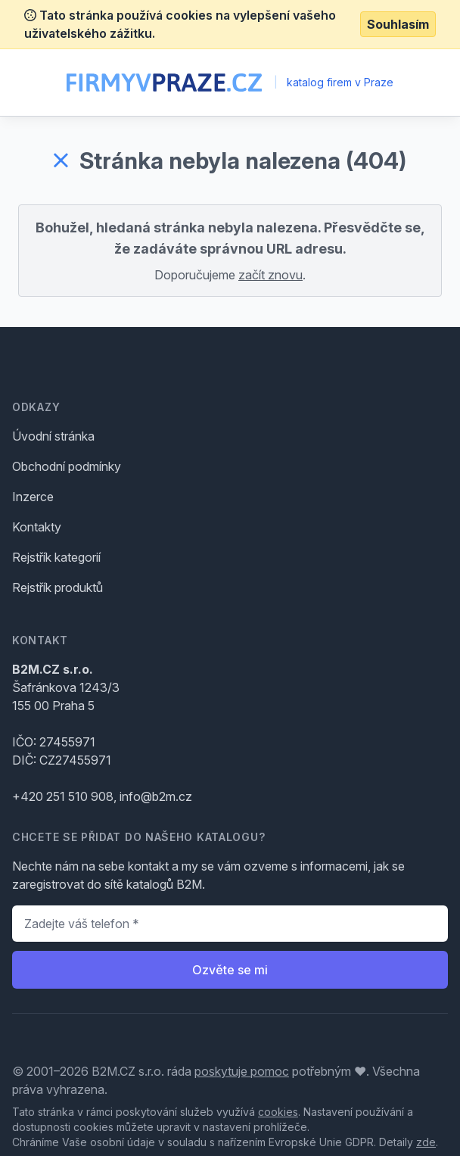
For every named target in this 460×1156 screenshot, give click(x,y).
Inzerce (33, 496)
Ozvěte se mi (230, 969)
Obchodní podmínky (66, 466)
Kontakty (36, 526)
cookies (278, 1111)
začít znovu (270, 274)
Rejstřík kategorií (56, 557)
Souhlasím (398, 24)
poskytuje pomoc (241, 1071)
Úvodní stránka (53, 436)
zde (426, 1142)
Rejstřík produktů (57, 587)
